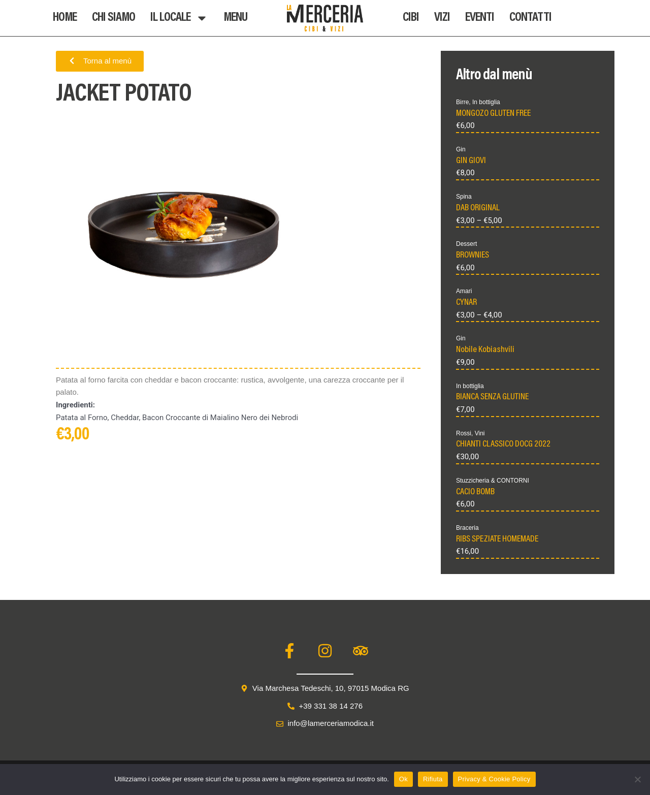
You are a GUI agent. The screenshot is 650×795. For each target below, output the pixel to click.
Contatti (530, 18)
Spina (464, 196)
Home (65, 18)
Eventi (479, 18)
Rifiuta (433, 779)
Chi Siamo (113, 18)
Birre (462, 102)
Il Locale (179, 18)
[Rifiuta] (637, 779)
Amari (464, 291)
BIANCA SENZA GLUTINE (492, 397)
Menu (235, 18)
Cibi (411, 18)
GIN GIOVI (471, 161)
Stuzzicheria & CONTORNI (492, 480)
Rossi (463, 433)
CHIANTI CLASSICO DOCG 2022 (503, 444)
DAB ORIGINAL (478, 208)
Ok (403, 779)
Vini (480, 433)
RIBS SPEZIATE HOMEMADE (497, 539)
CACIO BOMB (475, 492)
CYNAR (466, 302)
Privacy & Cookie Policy (494, 779)
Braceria (467, 527)
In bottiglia (486, 102)
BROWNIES (472, 255)
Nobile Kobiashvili (485, 350)
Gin (461, 149)
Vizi (442, 18)
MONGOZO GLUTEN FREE (493, 113)
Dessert (466, 243)
